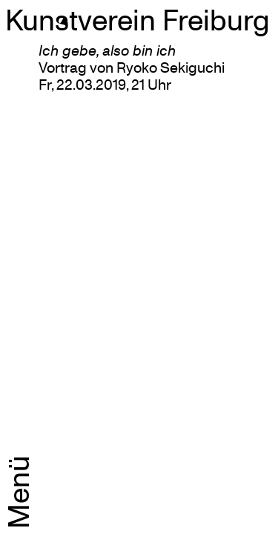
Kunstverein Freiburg (137, 19)
